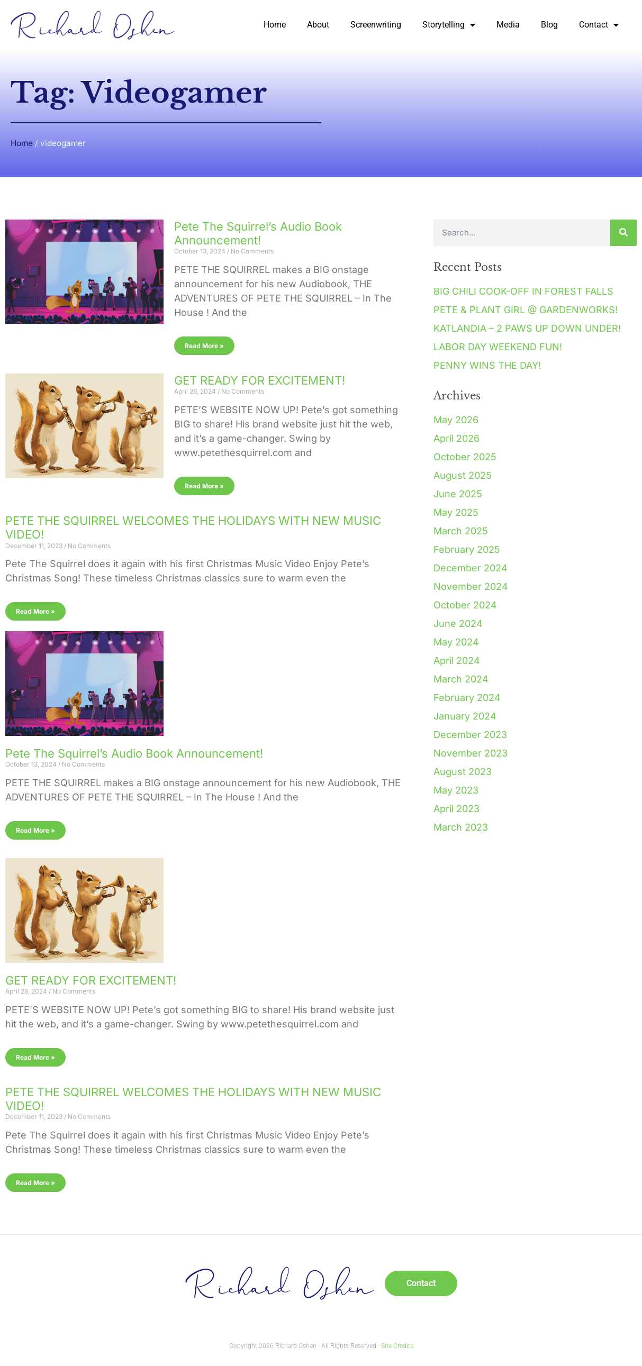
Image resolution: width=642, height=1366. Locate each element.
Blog (549, 25)
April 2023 (456, 808)
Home (275, 25)
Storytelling (448, 24)
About (318, 25)
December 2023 (470, 734)
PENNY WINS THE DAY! (487, 365)
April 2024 (456, 660)
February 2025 (466, 549)
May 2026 (455, 419)
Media (508, 25)
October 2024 (465, 605)
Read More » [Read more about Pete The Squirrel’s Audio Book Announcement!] (204, 346)
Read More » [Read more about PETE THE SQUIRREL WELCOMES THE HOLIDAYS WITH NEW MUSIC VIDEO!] (35, 611)
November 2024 (470, 586)
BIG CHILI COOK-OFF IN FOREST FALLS (523, 291)
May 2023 (455, 790)
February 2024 (467, 697)
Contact (599, 24)
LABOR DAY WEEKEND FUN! (497, 346)
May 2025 (455, 512)
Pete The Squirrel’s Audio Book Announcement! (258, 233)
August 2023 (462, 771)
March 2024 (461, 679)
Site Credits (397, 1346)
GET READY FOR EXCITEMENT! (259, 380)
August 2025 (462, 475)
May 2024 (456, 642)
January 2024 (464, 716)
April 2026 (456, 438)
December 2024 (470, 567)
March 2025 (460, 530)
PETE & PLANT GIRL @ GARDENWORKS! (525, 309)
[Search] (623, 233)
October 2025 (464, 456)
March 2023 (460, 827)
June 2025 (457, 493)
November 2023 (470, 753)
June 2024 (458, 623)
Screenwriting (375, 25)
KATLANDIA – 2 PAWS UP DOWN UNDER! (527, 328)
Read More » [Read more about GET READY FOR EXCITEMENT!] (204, 486)
